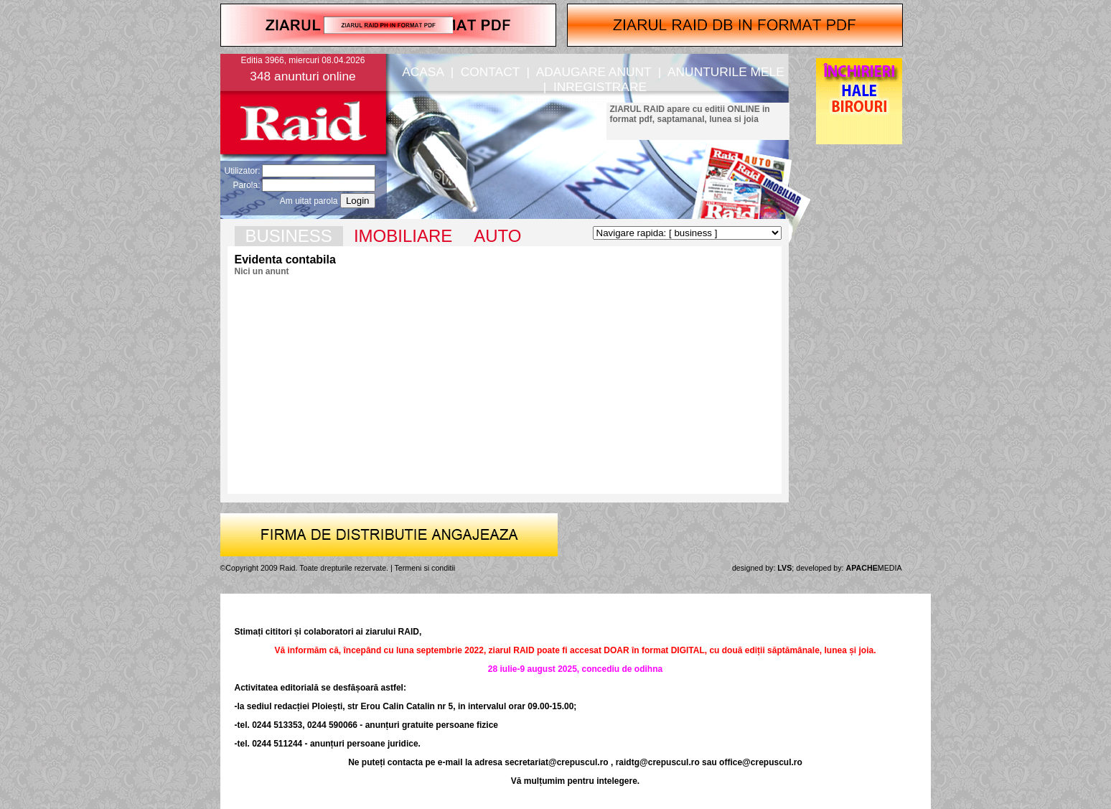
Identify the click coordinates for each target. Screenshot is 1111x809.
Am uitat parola (309, 201)
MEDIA (874, 568)
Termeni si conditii (425, 568)
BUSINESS (288, 235)
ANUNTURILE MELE (725, 72)
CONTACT (490, 72)
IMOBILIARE (403, 235)
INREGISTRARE (600, 87)
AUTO (497, 235)
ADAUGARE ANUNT (593, 72)
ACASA (423, 72)
